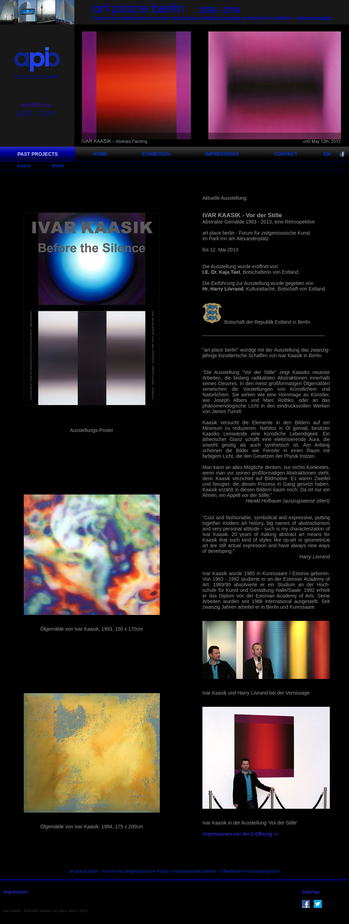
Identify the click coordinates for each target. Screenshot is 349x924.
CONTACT (285, 154)
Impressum (15, 892)
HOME (100, 154)
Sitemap (311, 892)
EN (327, 154)
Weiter (58, 165)
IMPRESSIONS (222, 154)
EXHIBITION (156, 154)
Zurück (24, 165)
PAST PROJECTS (37, 154)
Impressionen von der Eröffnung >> (240, 834)
